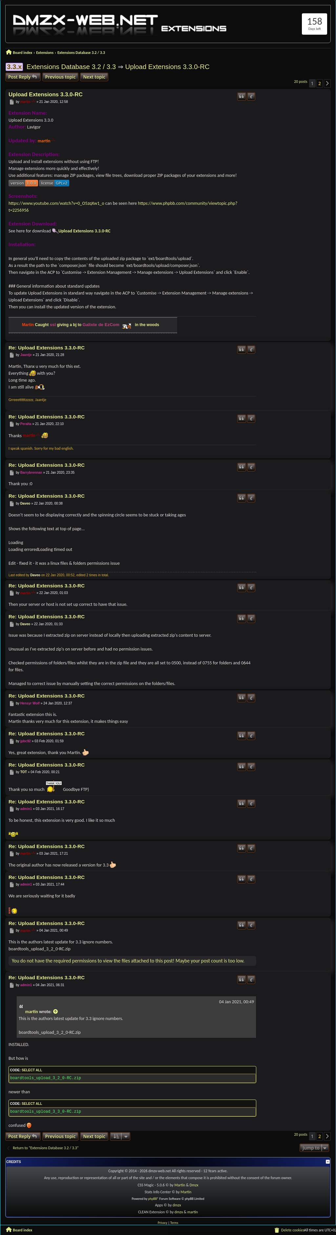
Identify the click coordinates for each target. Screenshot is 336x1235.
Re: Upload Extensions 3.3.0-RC (47, 347)
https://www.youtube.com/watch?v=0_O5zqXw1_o (56, 203)
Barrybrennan (31, 472)
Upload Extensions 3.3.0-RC (167, 66)
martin (25, 102)
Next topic (94, 77)
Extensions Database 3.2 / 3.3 (71, 66)
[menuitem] (289, 1230)
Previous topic (60, 77)
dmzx (177, 1205)
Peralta (26, 424)
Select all (32, 1070)
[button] (327, 83)
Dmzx (194, 1185)
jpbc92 (25, 741)
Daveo (25, 503)
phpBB (152, 1199)
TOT (23, 772)
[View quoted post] (55, 1011)
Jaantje (26, 355)
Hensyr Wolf (30, 703)
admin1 (26, 809)
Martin (180, 1185)
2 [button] (319, 83)
